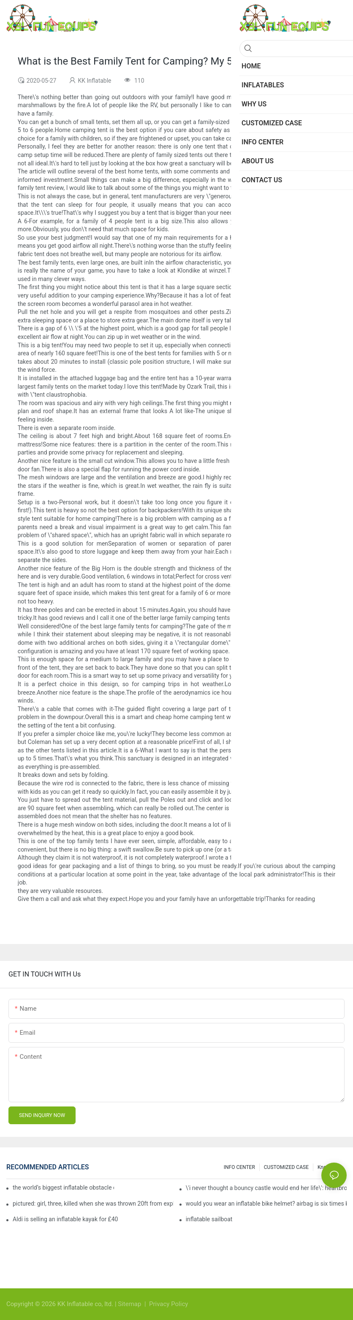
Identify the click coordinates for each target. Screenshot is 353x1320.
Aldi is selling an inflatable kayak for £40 (65, 1219)
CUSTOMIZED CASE (286, 1167)
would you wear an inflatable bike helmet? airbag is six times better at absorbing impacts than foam (266, 1203)
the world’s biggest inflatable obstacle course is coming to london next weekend (63, 1187)
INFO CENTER (239, 1167)
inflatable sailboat (209, 1219)
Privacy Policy (168, 1304)
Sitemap (130, 1304)
